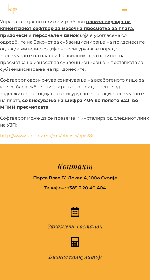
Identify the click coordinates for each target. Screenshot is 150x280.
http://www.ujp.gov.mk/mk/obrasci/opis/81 (47, 135)
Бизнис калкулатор (75, 256)
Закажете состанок (75, 226)
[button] (124, 9)
